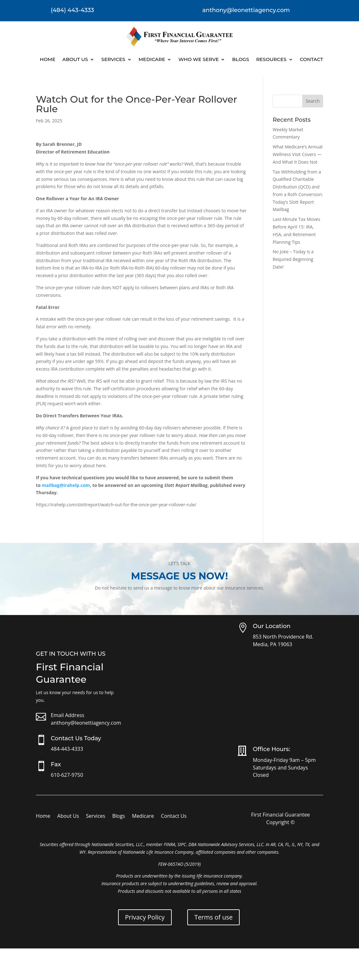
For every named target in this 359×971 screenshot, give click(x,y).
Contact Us (174, 816)
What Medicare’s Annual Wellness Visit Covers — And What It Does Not (297, 154)
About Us (75, 59)
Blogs (240, 59)
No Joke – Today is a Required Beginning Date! (293, 259)
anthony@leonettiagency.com (86, 722)
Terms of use (213, 917)
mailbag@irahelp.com (66, 485)
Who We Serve (198, 59)
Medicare (152, 59)
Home (47, 59)
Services (113, 59)
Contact (311, 59)
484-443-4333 (67, 748)
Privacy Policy (145, 917)
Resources (271, 59)
